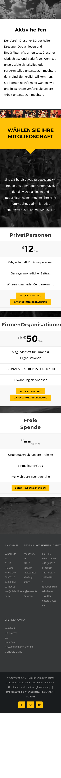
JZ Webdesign (43, 687)
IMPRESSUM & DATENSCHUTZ (23, 691)
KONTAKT (47, 691)
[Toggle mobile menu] (54, 13)
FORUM (30, 696)
